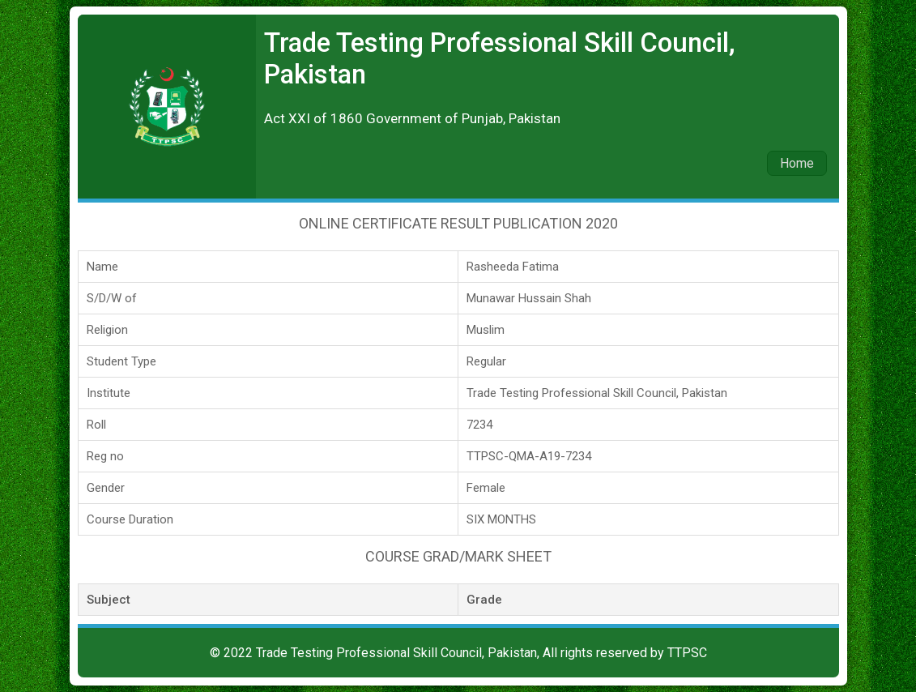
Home (797, 163)
